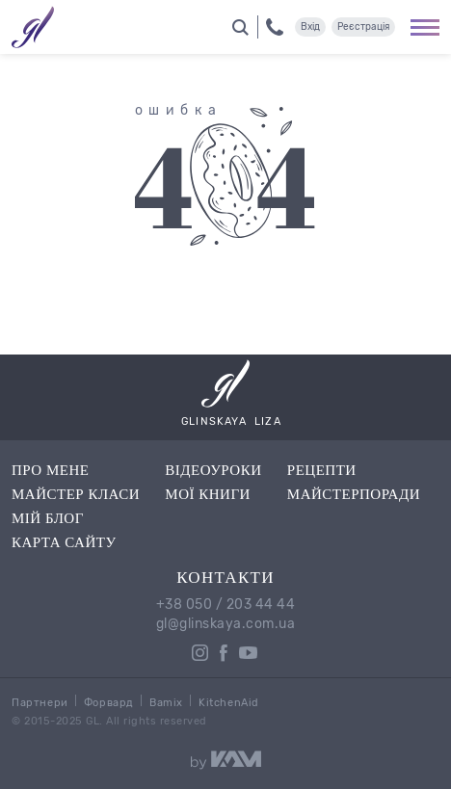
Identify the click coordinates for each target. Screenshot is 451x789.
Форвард (109, 703)
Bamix (166, 703)
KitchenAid (229, 703)
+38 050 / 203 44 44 (226, 605)
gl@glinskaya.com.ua (226, 624)
